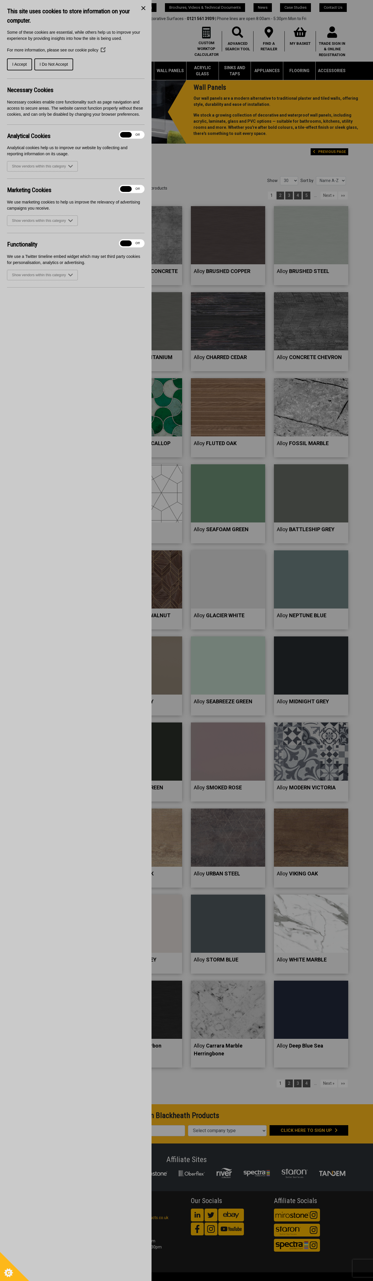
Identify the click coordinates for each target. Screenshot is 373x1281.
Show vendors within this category (42, 166)
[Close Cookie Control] (143, 8)
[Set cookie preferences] (14, 1266)
